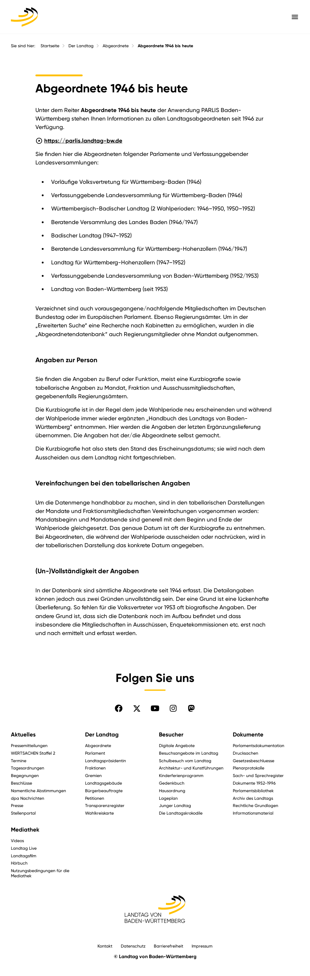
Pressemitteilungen (29, 745)
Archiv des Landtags (253, 798)
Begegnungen (25, 775)
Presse (17, 805)
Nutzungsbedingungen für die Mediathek (40, 873)
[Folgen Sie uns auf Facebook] (118, 708)
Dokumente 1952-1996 (254, 783)
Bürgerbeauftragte (104, 790)
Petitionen (94, 798)
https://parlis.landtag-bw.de (79, 140)
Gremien (93, 775)
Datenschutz (133, 945)
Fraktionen (95, 767)
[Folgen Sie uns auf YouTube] (155, 708)
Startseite (50, 45)
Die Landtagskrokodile (181, 813)
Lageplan (168, 798)
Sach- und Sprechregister (258, 775)
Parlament (95, 753)
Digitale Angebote (177, 745)
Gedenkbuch (171, 783)
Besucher (171, 734)
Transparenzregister (104, 805)
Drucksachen (245, 753)
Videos (17, 840)
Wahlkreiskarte (99, 813)
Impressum (202, 945)
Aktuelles (23, 734)
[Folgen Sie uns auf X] (136, 708)
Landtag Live (24, 848)
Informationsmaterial (253, 813)
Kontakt (104, 945)
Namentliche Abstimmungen (38, 790)
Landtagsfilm (23, 855)
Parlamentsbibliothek (253, 790)
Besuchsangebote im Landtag (188, 753)
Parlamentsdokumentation (258, 745)
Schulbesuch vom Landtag (185, 760)
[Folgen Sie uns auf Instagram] (173, 708)
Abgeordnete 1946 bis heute (165, 45)
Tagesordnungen (27, 767)
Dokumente (248, 734)
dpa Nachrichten (27, 798)
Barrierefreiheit (168, 945)
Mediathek (25, 829)
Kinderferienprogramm (181, 775)
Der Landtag (81, 45)
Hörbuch (19, 862)
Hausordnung (172, 790)
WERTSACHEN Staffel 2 (33, 753)
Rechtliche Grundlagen (255, 805)
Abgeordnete (116, 45)
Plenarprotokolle (248, 767)
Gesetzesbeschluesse (253, 760)
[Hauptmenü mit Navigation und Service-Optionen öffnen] (295, 17)
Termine (18, 760)
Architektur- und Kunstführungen (191, 767)
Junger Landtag (175, 805)
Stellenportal (23, 813)
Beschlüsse (21, 783)
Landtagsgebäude (103, 783)
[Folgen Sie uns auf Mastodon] (191, 708)
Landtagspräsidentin (105, 760)
